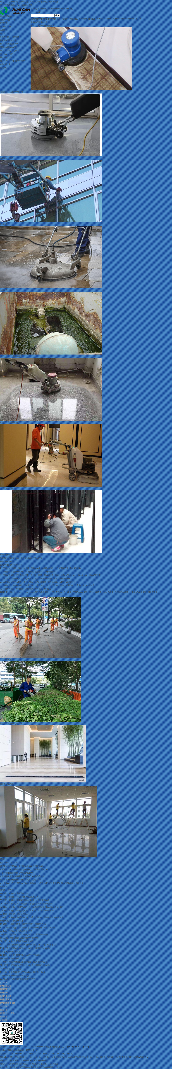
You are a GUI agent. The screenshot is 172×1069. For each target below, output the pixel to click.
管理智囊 (3, 23)
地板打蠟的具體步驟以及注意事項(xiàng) (22, 938)
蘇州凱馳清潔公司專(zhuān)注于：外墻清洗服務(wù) (26, 934)
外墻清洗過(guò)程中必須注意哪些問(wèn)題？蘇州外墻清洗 (30, 928)
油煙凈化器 (4, 1006)
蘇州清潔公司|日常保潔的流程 (17, 914)
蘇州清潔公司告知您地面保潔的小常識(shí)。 (23, 955)
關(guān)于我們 (6, 54)
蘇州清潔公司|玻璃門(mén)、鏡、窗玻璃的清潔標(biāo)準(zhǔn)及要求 (34, 907)
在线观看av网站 (6, 1067)
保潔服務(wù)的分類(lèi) (15, 958)
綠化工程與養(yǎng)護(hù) (11, 723)
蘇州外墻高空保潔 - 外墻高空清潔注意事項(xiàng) (25, 924)
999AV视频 (57, 1067)
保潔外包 (3, 859)
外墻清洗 (3, 224)
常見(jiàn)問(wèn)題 (8, 40)
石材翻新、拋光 (6, 158)
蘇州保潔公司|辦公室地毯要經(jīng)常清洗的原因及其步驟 (29, 904)
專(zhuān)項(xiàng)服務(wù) (11, 50)
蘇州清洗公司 (44, 1057)
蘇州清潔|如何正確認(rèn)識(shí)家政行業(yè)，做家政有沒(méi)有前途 (34, 917)
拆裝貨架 (3, 1016)
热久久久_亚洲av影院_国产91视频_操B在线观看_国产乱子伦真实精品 (29, 2)
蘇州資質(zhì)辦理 (7, 1013)
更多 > (10, 890)
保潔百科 (3, 33)
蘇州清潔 (33, 1057)
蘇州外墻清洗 (57, 1057)
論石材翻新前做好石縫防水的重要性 (20, 979)
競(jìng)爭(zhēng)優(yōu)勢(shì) (13, 61)
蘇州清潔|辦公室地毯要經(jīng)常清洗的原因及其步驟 (27, 900)
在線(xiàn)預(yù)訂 (7, 561)
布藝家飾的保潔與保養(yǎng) (17, 975)
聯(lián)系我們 (6, 16)
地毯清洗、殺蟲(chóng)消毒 (11, 92)
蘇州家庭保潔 (70, 1057)
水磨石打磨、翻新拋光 (9, 422)
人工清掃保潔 (5, 659)
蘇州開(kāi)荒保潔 (97, 1057)
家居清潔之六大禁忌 (13, 969)
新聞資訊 (3, 30)
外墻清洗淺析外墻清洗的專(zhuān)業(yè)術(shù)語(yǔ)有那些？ (31, 945)
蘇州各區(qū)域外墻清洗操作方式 (18, 931)
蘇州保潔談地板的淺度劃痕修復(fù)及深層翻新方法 (26, 962)
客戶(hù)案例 (5, 27)
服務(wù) (39, 22)
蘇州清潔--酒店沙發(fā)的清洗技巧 (19, 941)
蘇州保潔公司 (22, 1057)
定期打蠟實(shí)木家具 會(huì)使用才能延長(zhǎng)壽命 (28, 948)
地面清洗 (3, 290)
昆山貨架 (3, 1010)
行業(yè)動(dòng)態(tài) (9, 37)
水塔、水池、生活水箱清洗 (11, 356)
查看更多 (3, 886)
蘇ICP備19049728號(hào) (78, 1047)
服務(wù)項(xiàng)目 (8, 47)
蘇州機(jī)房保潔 (6, 554)
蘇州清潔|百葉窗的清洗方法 (16, 893)
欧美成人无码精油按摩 (23, 1067)
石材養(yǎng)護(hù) (8, 784)
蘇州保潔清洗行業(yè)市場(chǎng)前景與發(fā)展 (25, 972)
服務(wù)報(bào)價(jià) (9, 20)
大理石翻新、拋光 (7, 488)
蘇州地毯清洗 (82, 1057)
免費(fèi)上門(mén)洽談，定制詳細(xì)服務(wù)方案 (21, 558)
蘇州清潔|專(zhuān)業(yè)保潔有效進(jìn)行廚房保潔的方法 (29, 910)
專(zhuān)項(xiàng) (42, 26)
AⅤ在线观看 (48, 1067)
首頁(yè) (3, 68)
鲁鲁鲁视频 (37, 1067)
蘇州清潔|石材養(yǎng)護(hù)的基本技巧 (21, 897)
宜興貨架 (3, 1020)
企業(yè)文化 (5, 64)
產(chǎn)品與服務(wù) (9, 44)
